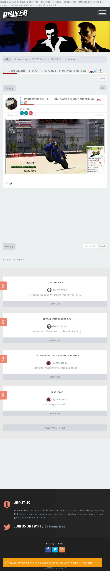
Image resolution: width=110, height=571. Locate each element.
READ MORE (55, 303)
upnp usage (57, 392)
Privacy (50, 543)
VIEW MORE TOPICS (55, 427)
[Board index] (7, 59)
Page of (90, 246)
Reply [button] (9, 88)
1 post (102, 78)
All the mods (56, 282)
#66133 (100, 115)
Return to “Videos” (14, 259)
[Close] (98, 562)
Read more (87, 562)
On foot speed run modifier (57, 319)
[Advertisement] (55, 216)
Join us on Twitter (39, 526)
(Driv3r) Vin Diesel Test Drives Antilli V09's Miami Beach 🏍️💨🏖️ (53, 71)
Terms (59, 543)
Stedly (26, 108)
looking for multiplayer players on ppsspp (57, 355)
